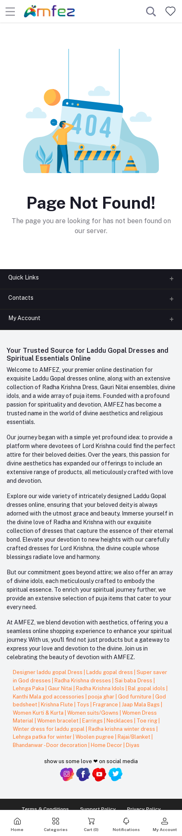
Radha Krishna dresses (83, 680)
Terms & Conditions (45, 809)
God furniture (135, 697)
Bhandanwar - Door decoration (50, 745)
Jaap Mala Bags (141, 704)
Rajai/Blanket (134, 737)
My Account (24, 318)
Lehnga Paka (29, 688)
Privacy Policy (144, 809)
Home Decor (107, 745)
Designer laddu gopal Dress (48, 672)
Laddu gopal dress (110, 672)
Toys (83, 704)
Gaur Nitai (60, 688)
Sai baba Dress (134, 680)
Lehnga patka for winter (43, 737)
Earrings (93, 721)
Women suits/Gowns (93, 713)
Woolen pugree (95, 737)
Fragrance (106, 704)
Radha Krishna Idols (100, 688)
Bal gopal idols (147, 688)
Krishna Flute (57, 704)
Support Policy (98, 809)
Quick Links (23, 277)
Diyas (132, 745)
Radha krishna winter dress (122, 729)
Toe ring (147, 721)
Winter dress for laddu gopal (49, 729)
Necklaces (120, 721)
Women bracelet (58, 721)
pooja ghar (102, 697)
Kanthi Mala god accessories (49, 697)
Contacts (20, 297)
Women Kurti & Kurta (39, 713)
